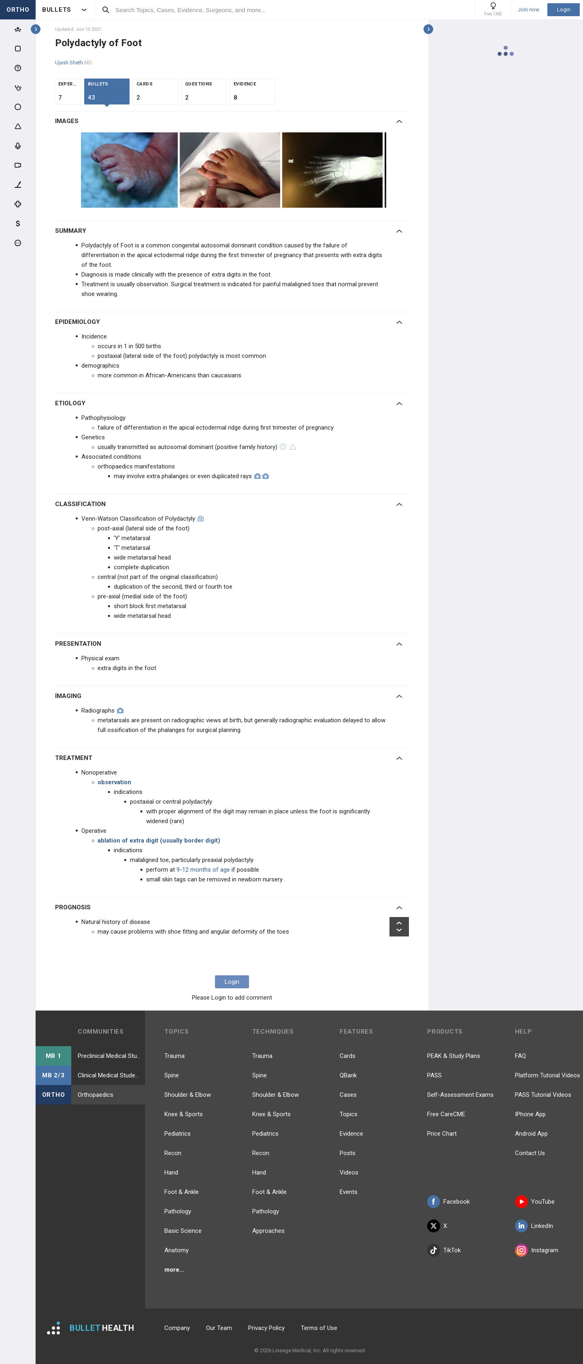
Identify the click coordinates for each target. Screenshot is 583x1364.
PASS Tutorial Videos (543, 1094)
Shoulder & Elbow (187, 1094)
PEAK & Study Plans (453, 1056)
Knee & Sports (183, 1114)
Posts (347, 1153)
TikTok (444, 1250)
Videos (349, 1172)
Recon (172, 1153)
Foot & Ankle (181, 1192)
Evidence (351, 1133)
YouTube (535, 1201)
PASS (434, 1075)
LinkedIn (534, 1225)
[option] (130, 170)
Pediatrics (177, 1133)
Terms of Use (319, 1328)
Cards (347, 1056)
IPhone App (530, 1114)
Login (563, 9)
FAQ (520, 1056)
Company (177, 1328)
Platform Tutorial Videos (547, 1075)
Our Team (219, 1328)
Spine (171, 1075)
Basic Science (183, 1230)
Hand (171, 1172)
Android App (531, 1133)
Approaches (268, 1230)
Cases (348, 1094)
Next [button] (381, 170)
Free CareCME (446, 1114)
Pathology (177, 1211)
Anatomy (176, 1250)
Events (348, 1192)
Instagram (536, 1250)
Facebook (448, 1201)
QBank (348, 1075)
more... (174, 1269)
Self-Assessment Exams (460, 1094)
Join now (528, 10)
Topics (348, 1114)
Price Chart (442, 1133)
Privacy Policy (266, 1328)
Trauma (174, 1056)
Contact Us (530, 1153)
